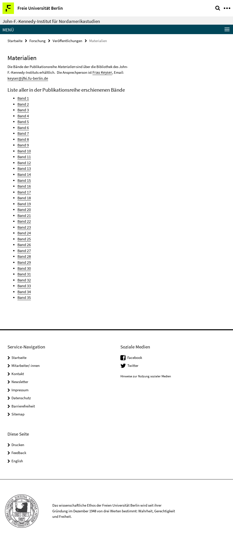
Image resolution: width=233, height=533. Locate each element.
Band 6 (22, 125)
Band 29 (23, 254)
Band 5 (22, 119)
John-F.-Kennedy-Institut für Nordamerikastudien (51, 21)
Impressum (19, 380)
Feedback (18, 443)
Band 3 (22, 108)
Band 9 (22, 142)
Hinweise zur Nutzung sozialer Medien (145, 366)
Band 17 (23, 187)
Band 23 (23, 220)
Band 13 (23, 164)
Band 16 (23, 181)
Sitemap (17, 404)
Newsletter (19, 372)
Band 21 (23, 209)
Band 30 (23, 260)
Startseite (14, 40)
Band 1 (22, 97)
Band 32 (23, 271)
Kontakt (17, 364)
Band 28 (23, 248)
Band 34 (23, 282)
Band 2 (22, 103)
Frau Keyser (101, 71)
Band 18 (23, 192)
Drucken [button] (17, 435)
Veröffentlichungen (67, 40)
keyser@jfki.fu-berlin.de (25, 77)
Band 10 (23, 147)
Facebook (134, 347)
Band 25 (23, 231)
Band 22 (23, 215)
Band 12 (23, 159)
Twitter (132, 355)
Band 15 (23, 175)
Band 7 (22, 131)
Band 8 (22, 136)
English (17, 451)
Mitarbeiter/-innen (25, 355)
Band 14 (23, 170)
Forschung (37, 40)
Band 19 (23, 198)
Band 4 (22, 114)
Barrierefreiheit (23, 396)
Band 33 (23, 276)
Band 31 (23, 265)
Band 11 (23, 153)
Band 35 (23, 287)
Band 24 (23, 226)
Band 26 (23, 237)
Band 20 (23, 203)
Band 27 (23, 243)
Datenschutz (21, 388)
